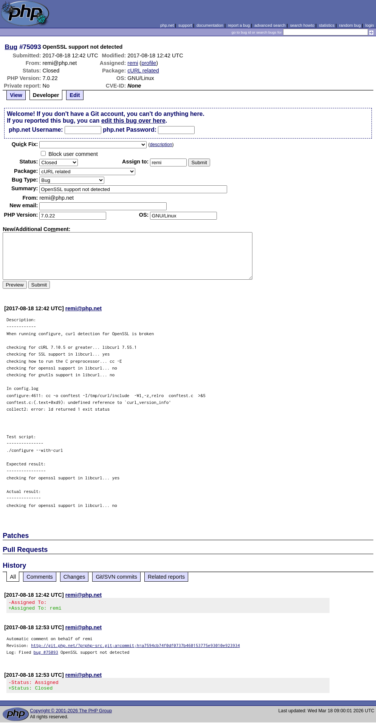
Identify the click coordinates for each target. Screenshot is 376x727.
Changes (74, 577)
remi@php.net (83, 308)
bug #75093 (46, 654)
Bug (11, 47)
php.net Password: (129, 129)
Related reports (166, 577)
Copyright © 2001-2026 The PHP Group (71, 715)
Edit (75, 95)
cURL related (143, 71)
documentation (210, 25)
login (369, 25)
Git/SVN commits (116, 577)
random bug (350, 25)
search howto (302, 25)
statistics (326, 25)
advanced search (269, 25)
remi (132, 63)
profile (148, 63)
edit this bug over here (133, 120)
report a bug (239, 25)
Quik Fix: (25, 144)
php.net (167, 25)
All (13, 577)
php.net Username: (36, 129)
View (16, 95)
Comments (39, 577)
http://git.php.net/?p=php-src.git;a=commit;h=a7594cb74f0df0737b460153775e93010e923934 (135, 647)
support (185, 25)
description (161, 144)
